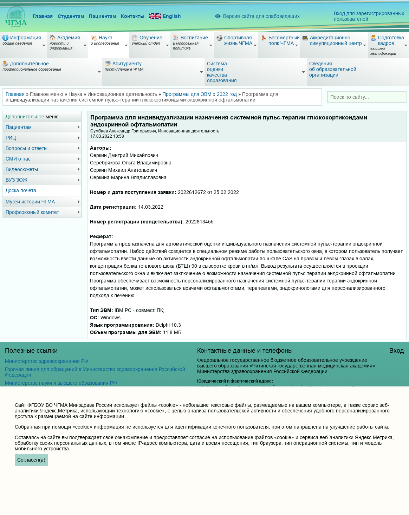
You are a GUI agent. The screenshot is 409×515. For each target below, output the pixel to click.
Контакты (132, 16)
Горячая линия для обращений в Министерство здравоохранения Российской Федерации (95, 372)
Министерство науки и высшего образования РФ (61, 383)
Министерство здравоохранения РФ (46, 361)
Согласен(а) (31, 460)
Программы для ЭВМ (187, 94)
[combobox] (367, 97)
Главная (43, 16)
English (165, 16)
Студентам (71, 16)
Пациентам (102, 16)
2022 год (227, 94)
